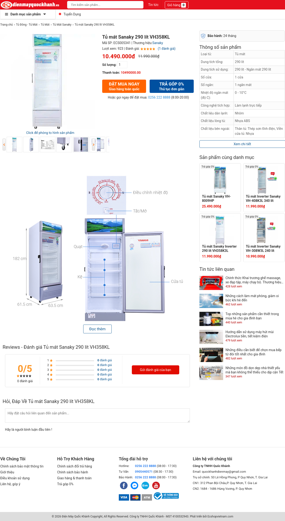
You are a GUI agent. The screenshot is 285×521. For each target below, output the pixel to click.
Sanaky (157, 43)
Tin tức (153, 5)
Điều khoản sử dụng (15, 478)
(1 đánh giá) (166, 48)
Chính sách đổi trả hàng (74, 466)
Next (93, 144)
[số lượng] (122, 64)
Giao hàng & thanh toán (74, 478)
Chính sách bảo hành (72, 472)
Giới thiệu (7, 472)
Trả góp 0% (65, 484)
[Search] (137, 4)
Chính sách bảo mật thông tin (22, 466)
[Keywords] (100, 4)
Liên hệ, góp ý (10, 484)
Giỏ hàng (176, 5)
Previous (4, 144)
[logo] (30, 4)
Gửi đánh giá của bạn (155, 370)
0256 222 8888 (159, 97)
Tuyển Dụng (72, 14)
